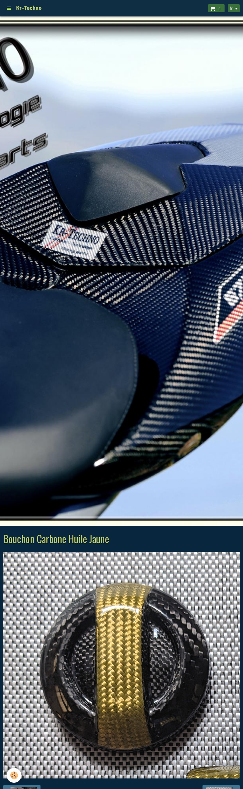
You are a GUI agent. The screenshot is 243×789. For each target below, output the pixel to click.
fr (231, 8)
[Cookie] (14, 775)
